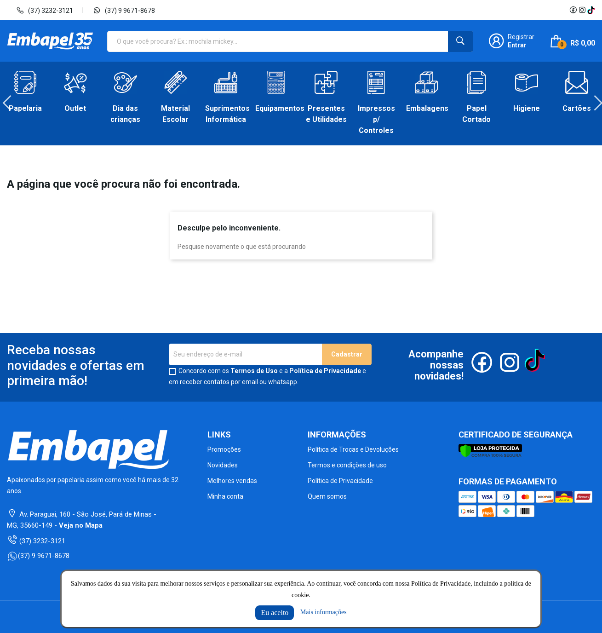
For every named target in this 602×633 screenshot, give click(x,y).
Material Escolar (175, 114)
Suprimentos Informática (225, 114)
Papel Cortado (476, 114)
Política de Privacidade (325, 370)
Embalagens (426, 108)
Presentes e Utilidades (326, 114)
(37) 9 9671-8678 (124, 10)
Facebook (573, 10)
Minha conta (225, 496)
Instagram (582, 10)
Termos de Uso (254, 370)
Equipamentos (275, 108)
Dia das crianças (125, 114)
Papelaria (25, 108)
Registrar (521, 36)
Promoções (224, 449)
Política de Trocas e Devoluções (353, 449)
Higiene (526, 108)
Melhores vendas (232, 480)
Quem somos (327, 496)
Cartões (576, 108)
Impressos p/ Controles (376, 119)
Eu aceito (274, 612)
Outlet (75, 108)
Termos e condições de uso (347, 465)
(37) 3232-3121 (44, 10)
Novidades (222, 465)
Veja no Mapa (81, 525)
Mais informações (323, 612)
